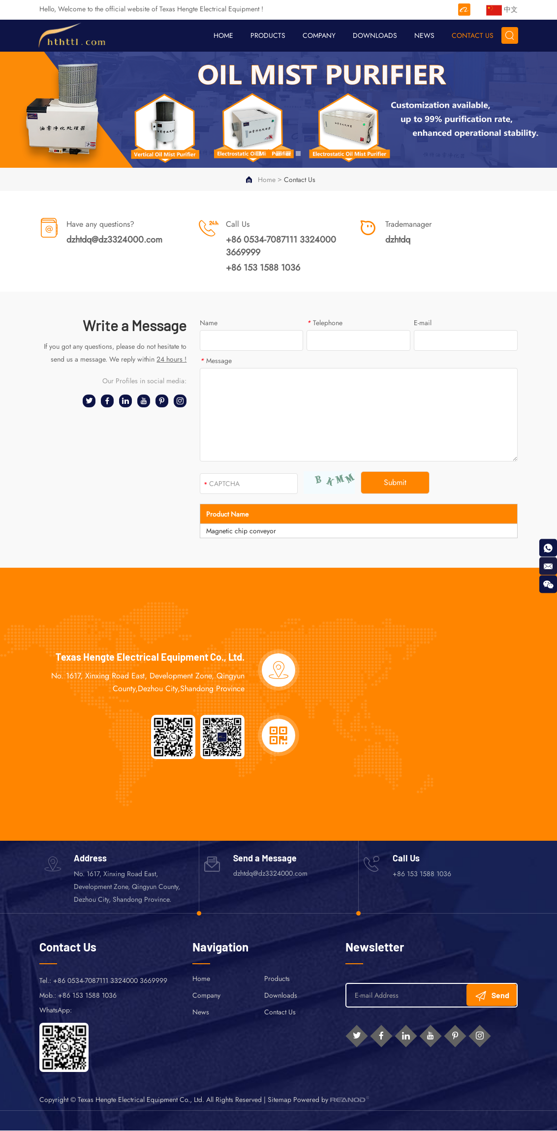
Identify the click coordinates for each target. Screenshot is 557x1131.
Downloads (374, 35)
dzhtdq (397, 240)
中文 (502, 10)
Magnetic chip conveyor (241, 531)
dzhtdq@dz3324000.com (114, 240)
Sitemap (279, 1100)
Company (318, 35)
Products (267, 35)
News (424, 35)
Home (223, 35)
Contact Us (472, 35)
